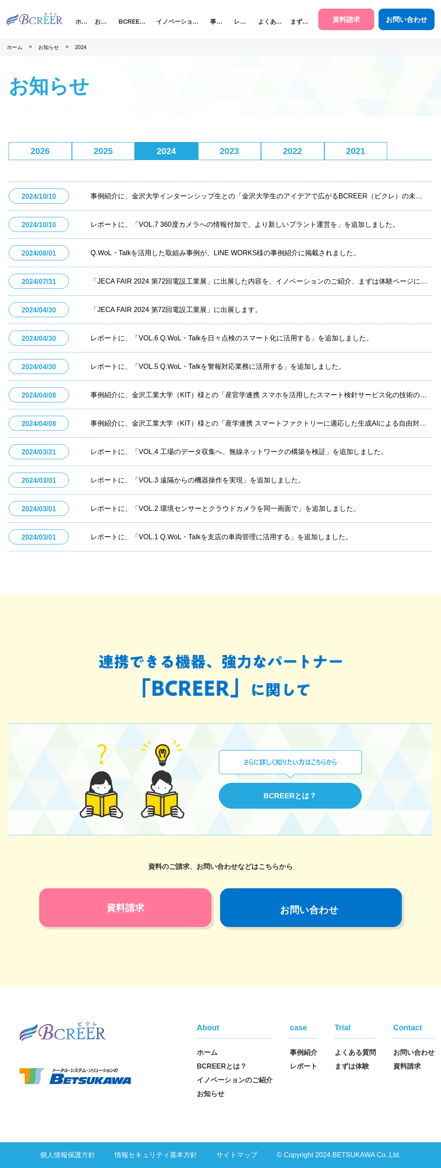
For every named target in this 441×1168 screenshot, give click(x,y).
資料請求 (346, 19)
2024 (81, 47)
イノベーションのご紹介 (177, 22)
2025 (103, 151)
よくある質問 (270, 22)
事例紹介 (216, 22)
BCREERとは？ (131, 22)
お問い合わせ (406, 19)
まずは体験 (299, 22)
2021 (356, 151)
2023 (229, 151)
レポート (240, 22)
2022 (292, 151)
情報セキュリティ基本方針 (156, 1155)
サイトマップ (237, 1155)
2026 (40, 151)
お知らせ (101, 22)
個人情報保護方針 (67, 1155)
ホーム (81, 22)
